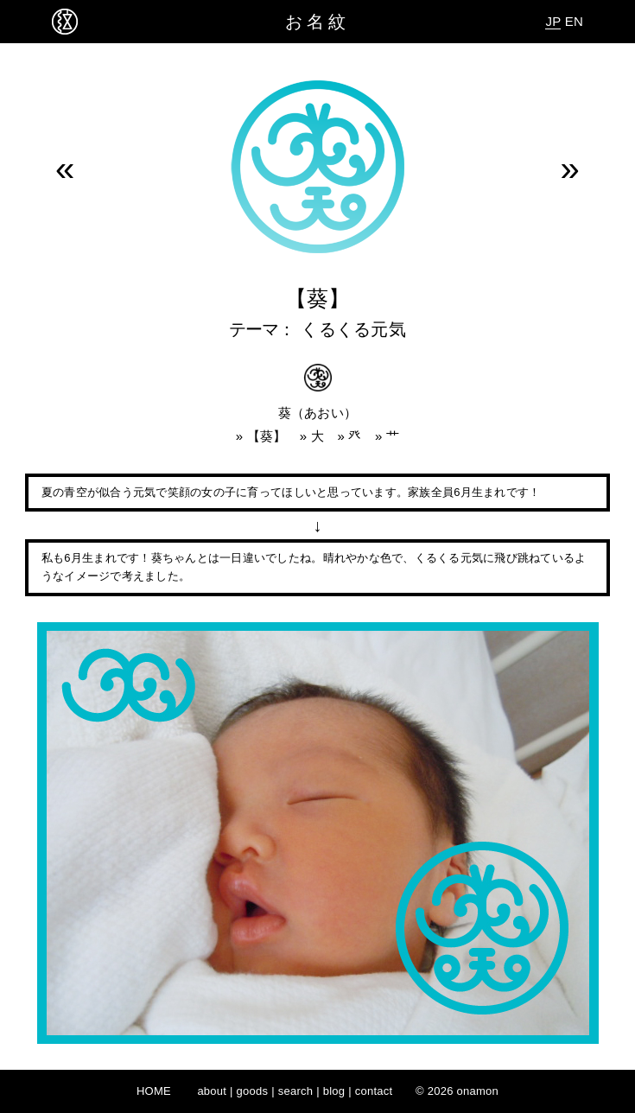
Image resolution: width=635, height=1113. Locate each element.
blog (334, 1090)
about (211, 1090)
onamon (478, 1090)
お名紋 (317, 21)
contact (374, 1090)
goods (253, 1090)
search (296, 1090)
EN (574, 21)
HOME (154, 1090)
